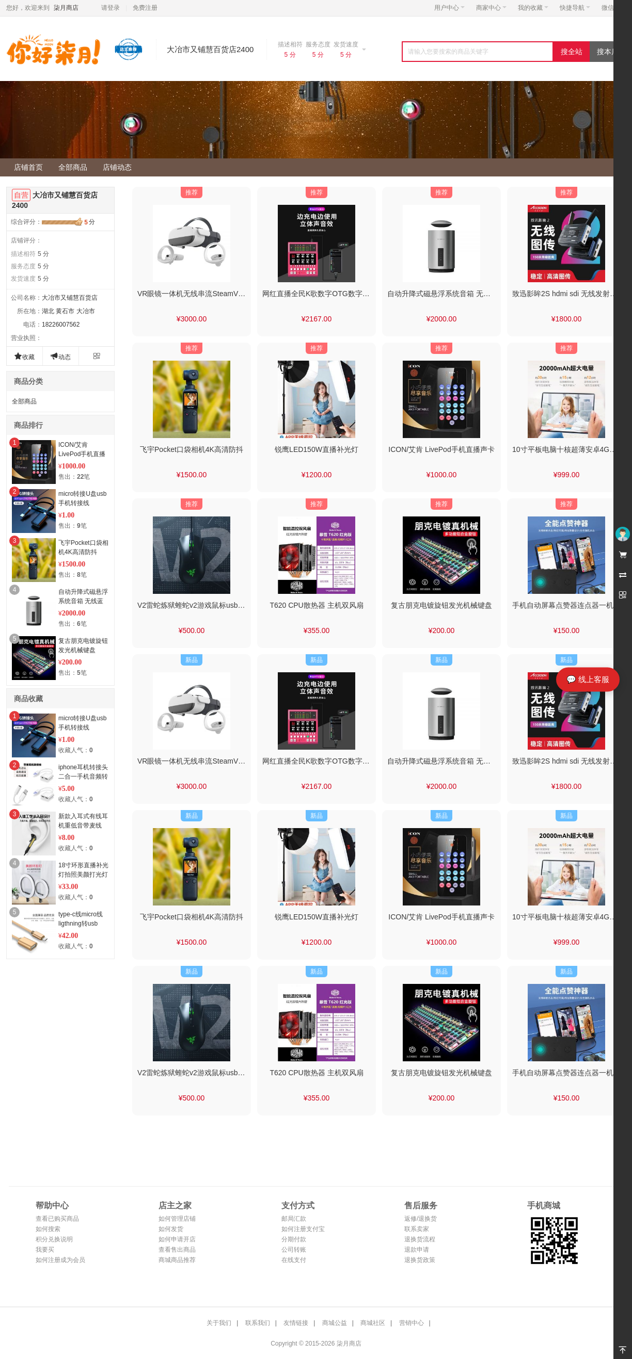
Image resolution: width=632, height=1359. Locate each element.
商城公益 (334, 1322)
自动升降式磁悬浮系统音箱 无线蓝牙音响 (83, 601)
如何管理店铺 (177, 1218)
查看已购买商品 (57, 1218)
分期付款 (293, 1239)
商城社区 (372, 1322)
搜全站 (571, 51)
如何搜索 (48, 1229)
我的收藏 (533, 7)
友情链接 (295, 1322)
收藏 (24, 356)
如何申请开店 (177, 1239)
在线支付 (293, 1260)
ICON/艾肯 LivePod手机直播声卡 (81, 454)
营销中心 (411, 1322)
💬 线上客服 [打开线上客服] (587, 679)
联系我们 (257, 1322)
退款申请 (416, 1249)
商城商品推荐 (177, 1260)
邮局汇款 (293, 1218)
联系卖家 (416, 1229)
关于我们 (219, 1322)
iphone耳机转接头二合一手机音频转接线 (83, 776)
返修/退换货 (420, 1218)
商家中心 (491, 7)
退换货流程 (419, 1239)
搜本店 (608, 51)
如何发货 (171, 1229)
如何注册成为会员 (60, 1260)
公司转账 (293, 1249)
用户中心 (449, 7)
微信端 (611, 7)
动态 (60, 356)
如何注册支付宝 (303, 1229)
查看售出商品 (177, 1249)
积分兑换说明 (54, 1239)
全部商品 (24, 401)
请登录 (110, 7)
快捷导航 (575, 7)
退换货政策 (419, 1260)
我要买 (45, 1249)
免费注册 (145, 7)
